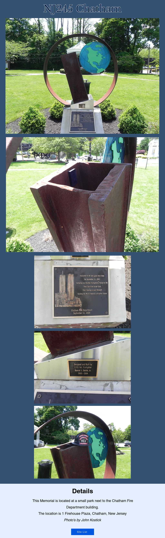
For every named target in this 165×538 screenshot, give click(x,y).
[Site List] (82, 532)
